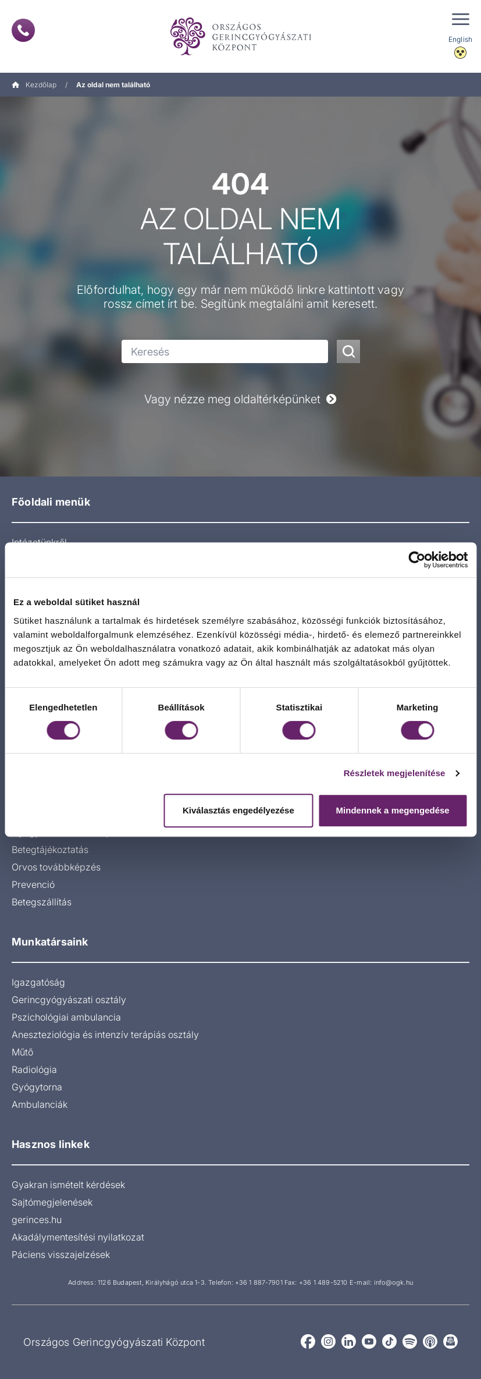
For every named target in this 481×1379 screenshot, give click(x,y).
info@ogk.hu (393, 1282)
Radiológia (34, 1069)
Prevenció (33, 884)
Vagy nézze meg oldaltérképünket (240, 399)
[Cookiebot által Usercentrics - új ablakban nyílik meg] (417, 559)
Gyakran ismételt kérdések (68, 1184)
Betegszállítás (42, 902)
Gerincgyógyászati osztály (69, 999)
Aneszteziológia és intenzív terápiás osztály (105, 1034)
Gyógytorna (37, 1087)
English (460, 39)
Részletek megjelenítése (395, 773)
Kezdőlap (34, 84)
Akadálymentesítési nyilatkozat (78, 1237)
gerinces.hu (37, 1219)
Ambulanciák (39, 1104)
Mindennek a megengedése (393, 810)
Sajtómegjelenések (52, 1202)
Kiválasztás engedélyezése (238, 810)
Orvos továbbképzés (56, 867)
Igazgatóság (38, 982)
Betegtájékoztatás (50, 849)
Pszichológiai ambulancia (66, 1017)
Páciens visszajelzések (61, 1254)
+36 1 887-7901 (259, 1282)
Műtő (22, 1052)
